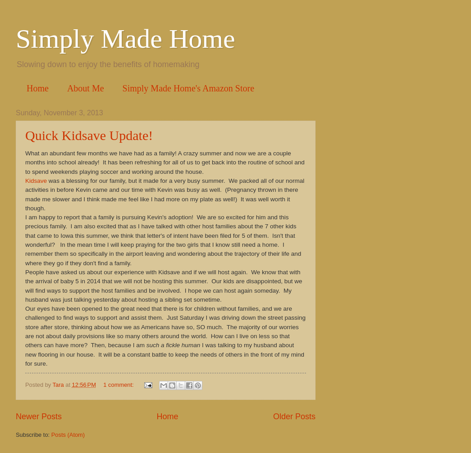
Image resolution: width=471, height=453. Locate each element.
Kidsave (36, 180)
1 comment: (119, 384)
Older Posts (294, 416)
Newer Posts (39, 416)
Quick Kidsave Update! (89, 135)
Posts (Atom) (68, 434)
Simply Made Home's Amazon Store (188, 88)
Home (38, 88)
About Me (85, 88)
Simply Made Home (125, 39)
